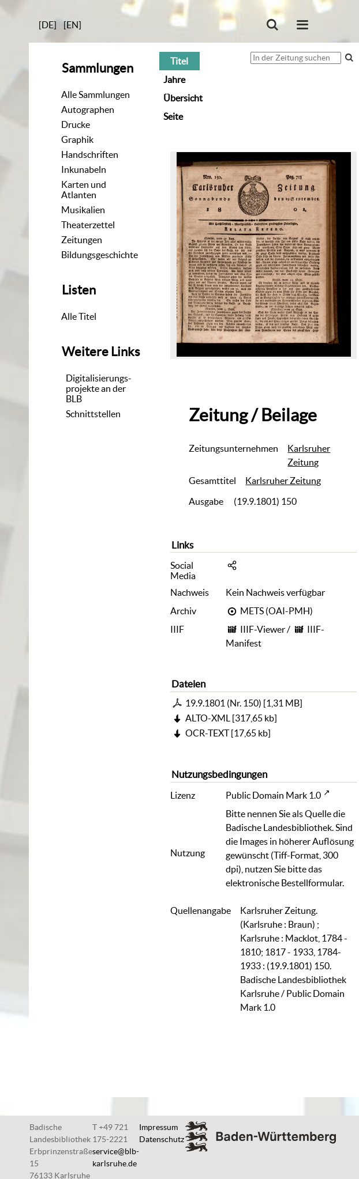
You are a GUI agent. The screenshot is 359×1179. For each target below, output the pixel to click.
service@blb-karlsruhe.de (115, 1157)
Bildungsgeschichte (99, 255)
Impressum (158, 1127)
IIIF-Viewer (262, 629)
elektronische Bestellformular (284, 883)
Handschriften (89, 154)
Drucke (75, 124)
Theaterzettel (88, 225)
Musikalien (83, 210)
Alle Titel (78, 316)
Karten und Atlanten (83, 189)
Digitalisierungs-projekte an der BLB (99, 388)
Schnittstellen (93, 414)
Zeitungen (81, 240)
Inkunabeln (83, 169)
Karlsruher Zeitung (308, 455)
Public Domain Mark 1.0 (273, 795)
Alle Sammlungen (95, 94)
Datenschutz (161, 1139)
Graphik (77, 139)
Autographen (87, 109)
